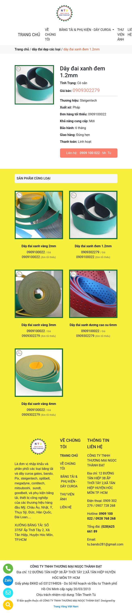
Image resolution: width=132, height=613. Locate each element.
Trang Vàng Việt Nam (66, 606)
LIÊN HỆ (66, 507)
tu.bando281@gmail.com (105, 544)
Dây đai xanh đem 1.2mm (93, 246)
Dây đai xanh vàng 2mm (39, 246)
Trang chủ (22, 49)
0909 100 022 (90, 153)
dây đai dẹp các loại (46, 49)
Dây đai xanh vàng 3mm (39, 325)
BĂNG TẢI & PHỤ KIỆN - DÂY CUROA (85, 30)
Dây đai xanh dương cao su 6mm (93, 325)
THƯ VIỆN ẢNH (120, 34)
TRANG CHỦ (29, 34)
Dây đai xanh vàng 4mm (39, 404)
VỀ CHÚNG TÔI (50, 34)
